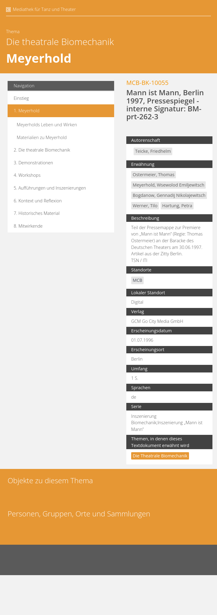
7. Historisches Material (37, 213)
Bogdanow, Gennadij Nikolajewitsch (169, 195)
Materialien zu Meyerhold (42, 137)
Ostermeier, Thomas (153, 174)
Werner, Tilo (145, 205)
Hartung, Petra (177, 205)
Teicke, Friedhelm (153, 151)
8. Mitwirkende (28, 226)
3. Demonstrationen (33, 163)
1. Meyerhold (27, 111)
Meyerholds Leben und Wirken (47, 125)
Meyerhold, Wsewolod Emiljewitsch (168, 185)
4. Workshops (27, 175)
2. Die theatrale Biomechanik (42, 150)
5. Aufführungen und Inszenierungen (50, 188)
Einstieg (21, 98)
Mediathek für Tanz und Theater (44, 9)
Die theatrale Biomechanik (60, 41)
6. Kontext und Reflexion (38, 201)
